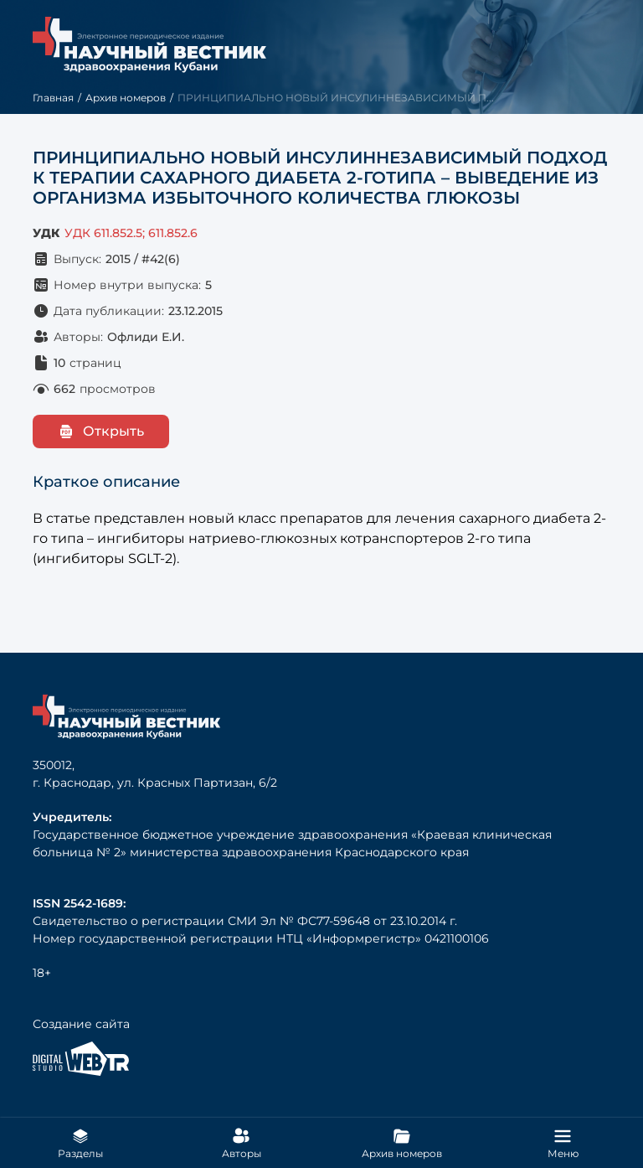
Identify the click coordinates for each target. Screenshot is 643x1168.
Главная (53, 97)
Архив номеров (125, 97)
